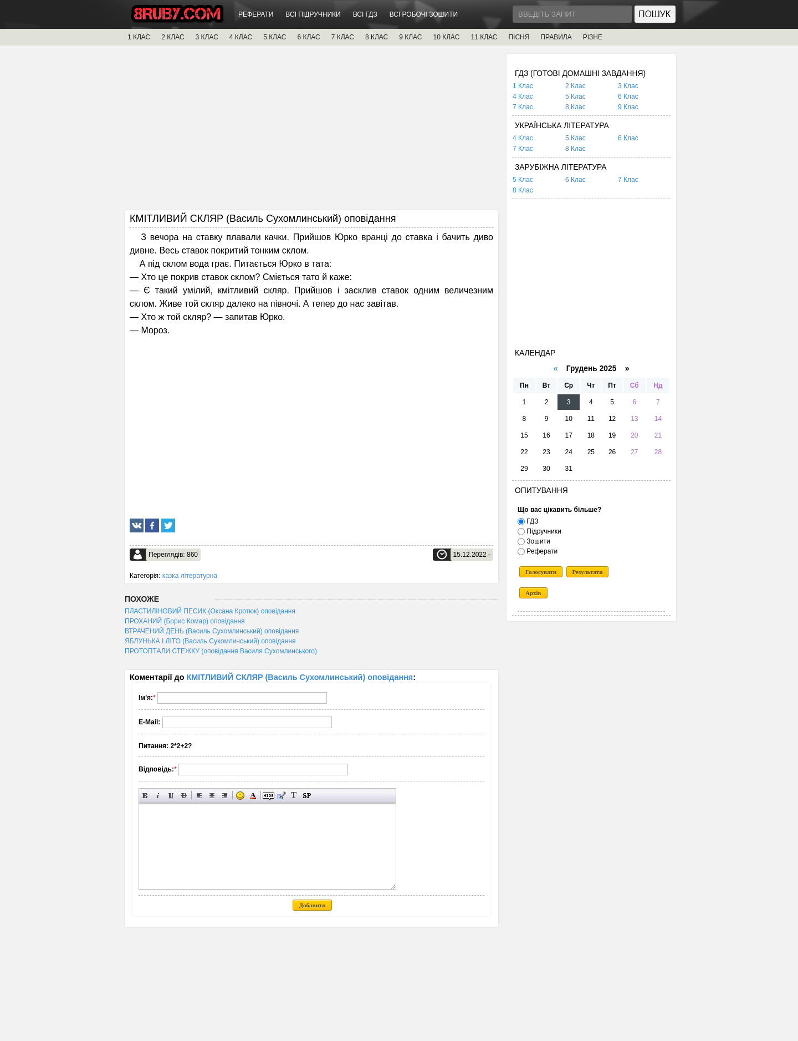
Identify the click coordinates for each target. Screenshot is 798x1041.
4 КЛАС (240, 37)
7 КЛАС (342, 37)
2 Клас (575, 86)
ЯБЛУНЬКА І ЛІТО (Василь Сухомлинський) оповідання (210, 641)
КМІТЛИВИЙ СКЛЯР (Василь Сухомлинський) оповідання (300, 677)
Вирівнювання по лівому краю (199, 796)
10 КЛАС (446, 37)
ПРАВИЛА (555, 37)
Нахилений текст (158, 796)
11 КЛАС (483, 37)
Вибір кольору (253, 796)
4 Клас (523, 96)
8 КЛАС (376, 37)
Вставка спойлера (306, 796)
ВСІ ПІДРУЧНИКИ (312, 14)
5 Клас (575, 96)
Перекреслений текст (183, 796)
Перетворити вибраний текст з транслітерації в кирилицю (294, 796)
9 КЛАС (410, 37)
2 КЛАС (172, 37)
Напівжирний (145, 796)
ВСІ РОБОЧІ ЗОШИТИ (424, 14)
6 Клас (628, 96)
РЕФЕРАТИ (255, 14)
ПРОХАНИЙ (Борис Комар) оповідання (185, 621)
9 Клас (628, 107)
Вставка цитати (281, 796)
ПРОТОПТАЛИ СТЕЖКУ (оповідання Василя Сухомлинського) (221, 651)
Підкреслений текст (171, 796)
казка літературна (189, 576)
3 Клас (628, 86)
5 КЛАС (274, 37)
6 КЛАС (308, 37)
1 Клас (523, 86)
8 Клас (575, 107)
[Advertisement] (311, 131)
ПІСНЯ (518, 37)
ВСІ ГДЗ (365, 14)
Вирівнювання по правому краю (224, 796)
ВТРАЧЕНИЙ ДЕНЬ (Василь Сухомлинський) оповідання (212, 631)
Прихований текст (268, 796)
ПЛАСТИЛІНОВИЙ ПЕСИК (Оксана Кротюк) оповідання (210, 611)
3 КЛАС (207, 37)
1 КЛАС (138, 37)
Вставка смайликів (240, 796)
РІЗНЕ (592, 37)
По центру (212, 796)
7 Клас (523, 107)
